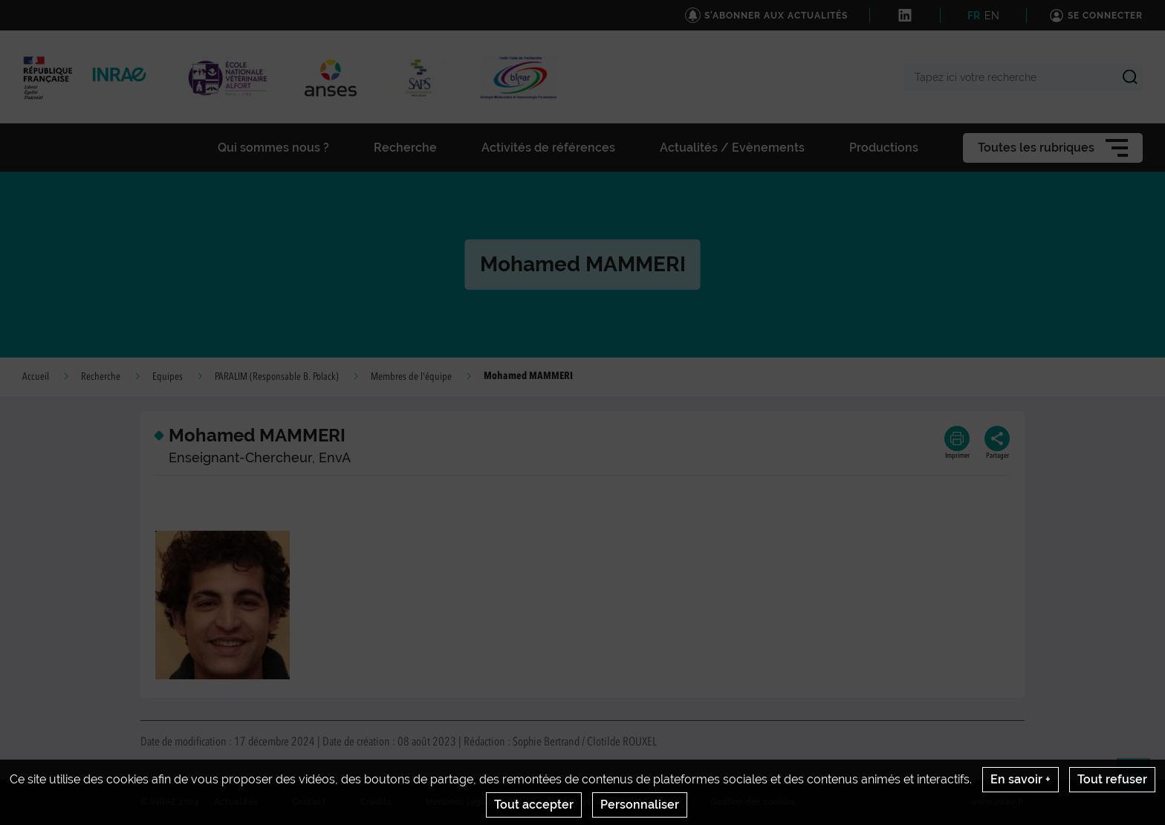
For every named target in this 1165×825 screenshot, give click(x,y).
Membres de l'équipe (411, 377)
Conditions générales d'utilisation (604, 802)
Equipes (167, 377)
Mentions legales (462, 802)
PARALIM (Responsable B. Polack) (277, 377)
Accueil (35, 377)
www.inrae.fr (997, 802)
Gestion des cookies (753, 802)
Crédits (376, 802)
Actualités (236, 802)
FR (973, 16)
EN (991, 16)
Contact (309, 802)
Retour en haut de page (1139, 781)
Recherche (100, 377)
